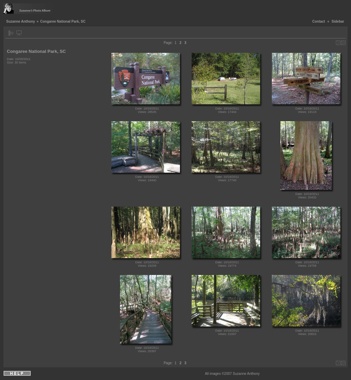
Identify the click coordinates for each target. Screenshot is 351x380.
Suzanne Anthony (20, 21)
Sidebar (337, 21)
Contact (318, 21)
